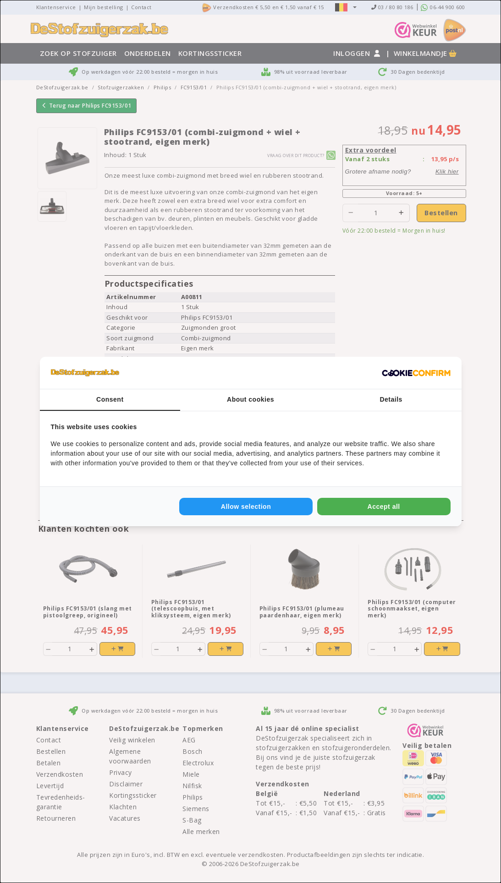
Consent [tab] (110, 399)
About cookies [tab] (250, 399)
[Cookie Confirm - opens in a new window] (416, 373)
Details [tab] (391, 399)
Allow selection (246, 506)
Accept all (384, 506)
